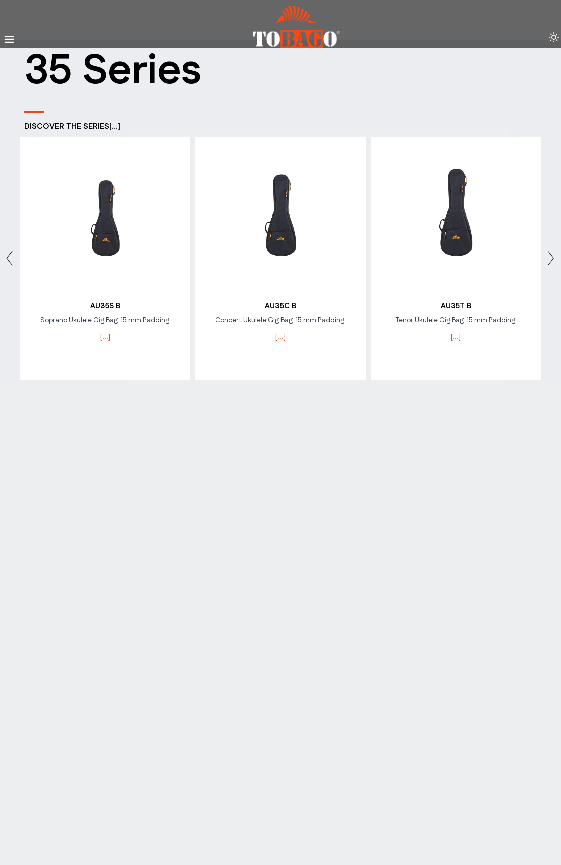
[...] (105, 336)
